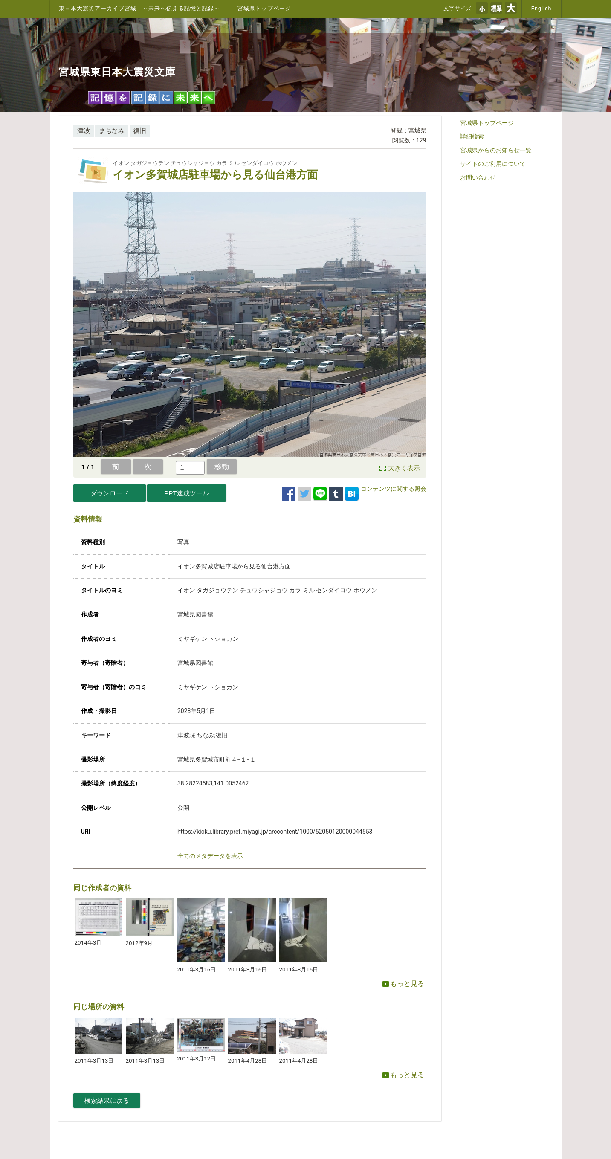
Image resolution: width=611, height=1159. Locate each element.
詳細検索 (472, 136)
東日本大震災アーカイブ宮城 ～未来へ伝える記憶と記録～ (139, 8)
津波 (83, 131)
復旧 (139, 131)
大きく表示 (404, 468)
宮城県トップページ (264, 8)
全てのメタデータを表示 (210, 855)
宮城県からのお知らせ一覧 (496, 150)
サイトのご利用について (493, 163)
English (541, 8)
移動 (221, 466)
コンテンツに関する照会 (393, 488)
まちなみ (112, 131)
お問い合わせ (478, 177)
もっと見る (403, 983)
